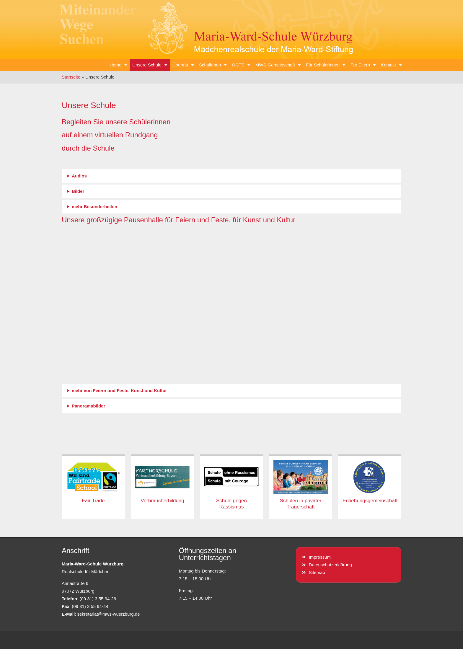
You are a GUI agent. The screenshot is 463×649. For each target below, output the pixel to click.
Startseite (71, 76)
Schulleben (212, 65)
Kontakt (391, 65)
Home (118, 65)
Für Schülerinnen (325, 65)
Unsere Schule (149, 65)
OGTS (241, 65)
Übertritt (183, 65)
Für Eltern (363, 65)
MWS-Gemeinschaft (278, 65)
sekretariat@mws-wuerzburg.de (108, 614)
